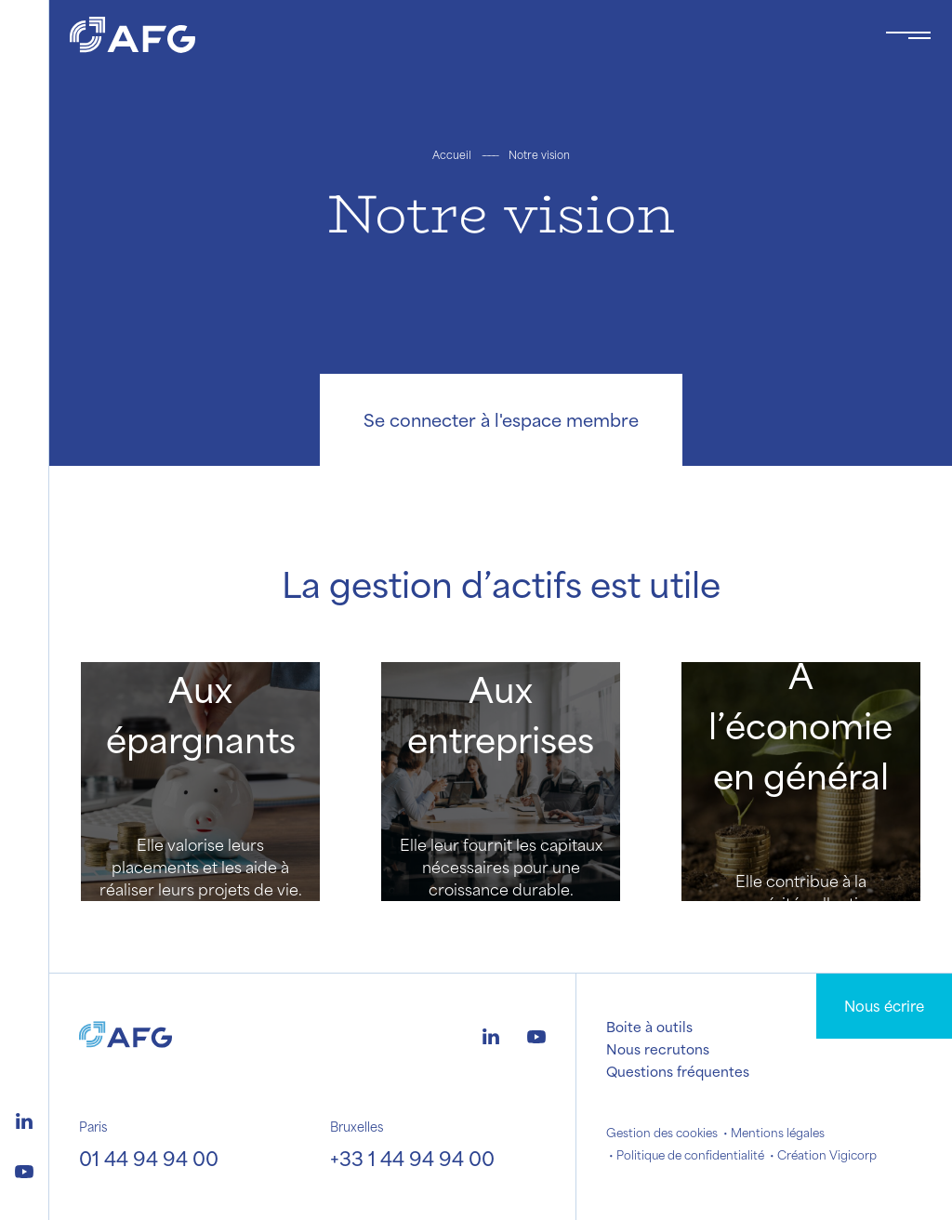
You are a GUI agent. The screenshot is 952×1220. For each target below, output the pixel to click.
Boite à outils (649, 1026)
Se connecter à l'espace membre (501, 419)
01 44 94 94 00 (148, 1158)
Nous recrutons (657, 1049)
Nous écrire (884, 1005)
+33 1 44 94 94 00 (412, 1158)
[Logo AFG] (462, 35)
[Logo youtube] (24, 1169)
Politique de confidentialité (690, 1154)
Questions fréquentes (677, 1071)
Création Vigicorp (827, 1154)
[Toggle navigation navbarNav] (908, 35)
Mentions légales (778, 1132)
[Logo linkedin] (24, 1118)
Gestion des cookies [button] (662, 1132)
